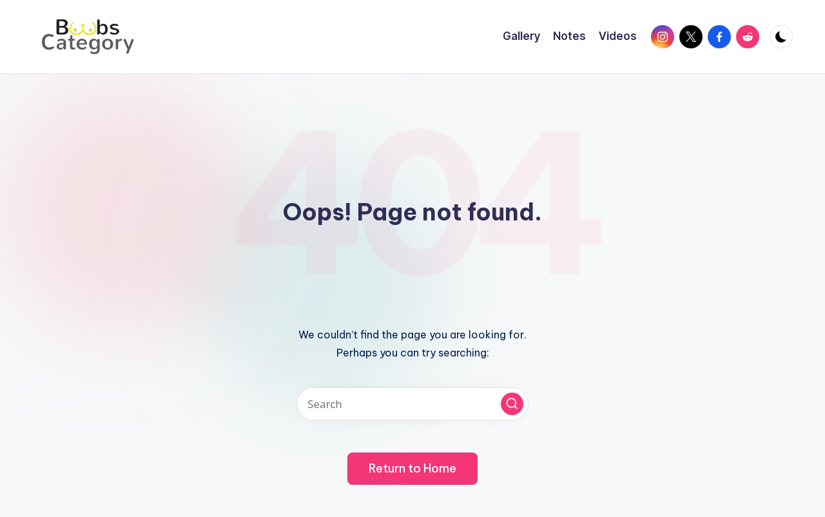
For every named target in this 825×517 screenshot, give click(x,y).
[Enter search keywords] (412, 403)
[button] (512, 404)
